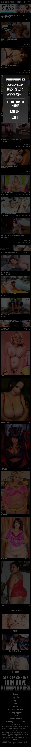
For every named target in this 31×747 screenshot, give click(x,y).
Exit (14, 117)
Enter (14, 111)
